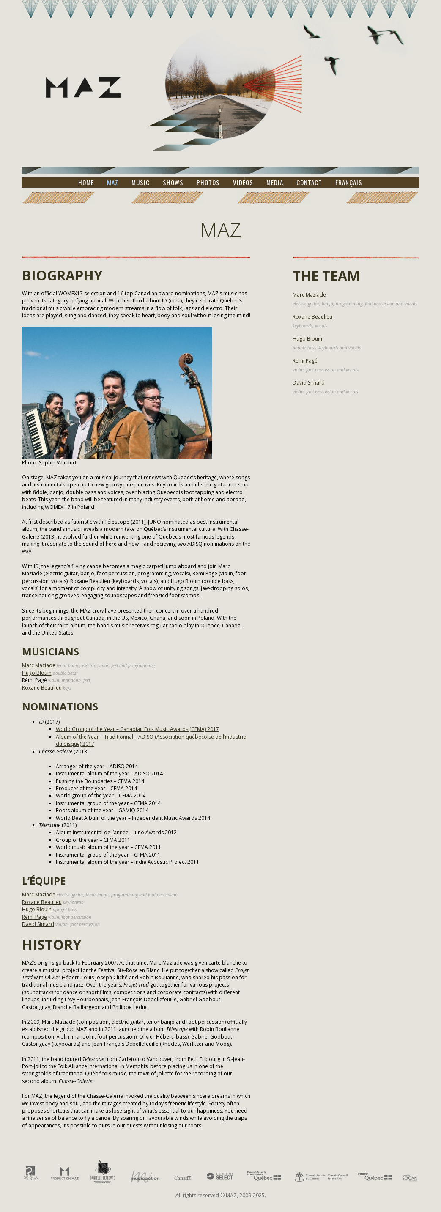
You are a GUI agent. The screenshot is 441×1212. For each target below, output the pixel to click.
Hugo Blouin (37, 672)
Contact (309, 182)
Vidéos (243, 182)
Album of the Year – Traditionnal (94, 736)
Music (140, 182)
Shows (173, 182)
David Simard (38, 924)
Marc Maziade (38, 665)
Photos (208, 182)
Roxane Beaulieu (42, 687)
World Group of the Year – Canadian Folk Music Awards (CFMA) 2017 (137, 729)
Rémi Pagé (34, 917)
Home (86, 182)
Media (274, 182)
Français (348, 182)
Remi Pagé (305, 360)
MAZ (112, 182)
